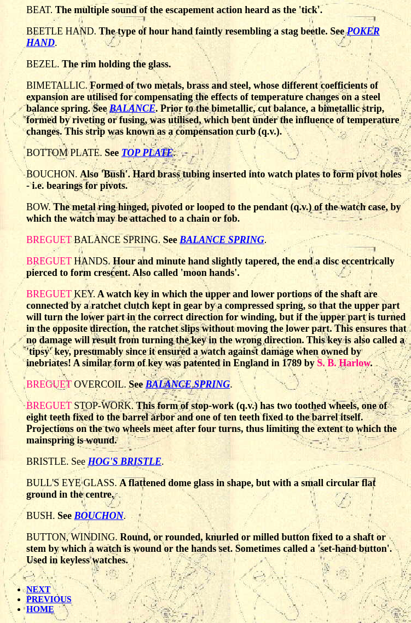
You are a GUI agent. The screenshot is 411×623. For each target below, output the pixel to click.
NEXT (38, 589)
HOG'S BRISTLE (125, 461)
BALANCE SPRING (222, 239)
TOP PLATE (147, 152)
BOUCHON (99, 515)
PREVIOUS (49, 599)
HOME (40, 609)
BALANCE (132, 108)
